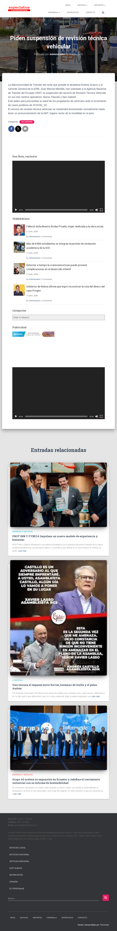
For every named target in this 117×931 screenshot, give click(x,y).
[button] (86, 5)
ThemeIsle (104, 925)
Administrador (34, 236)
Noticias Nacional (19, 854)
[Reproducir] (16, 209)
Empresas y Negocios (22, 532)
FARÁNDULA (54, 12)
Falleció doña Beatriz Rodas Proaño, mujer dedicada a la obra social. (65, 226)
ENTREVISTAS (73, 12)
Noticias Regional (19, 861)
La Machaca (17, 680)
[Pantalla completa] (101, 209)
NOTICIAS (82, 5)
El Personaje (17, 888)
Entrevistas (16, 875)
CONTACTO (90, 12)
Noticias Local (18, 847)
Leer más (22, 551)
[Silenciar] (96, 209)
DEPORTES (99, 5)
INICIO (68, 5)
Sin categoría (27, 122)
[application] (58, 187)
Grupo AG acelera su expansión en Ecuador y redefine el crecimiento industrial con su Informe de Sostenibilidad (56, 781)
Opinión (14, 881)
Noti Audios (16, 868)
